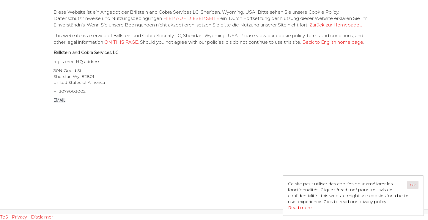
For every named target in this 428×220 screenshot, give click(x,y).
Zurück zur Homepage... (335, 25)
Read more (300, 207)
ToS (4, 217)
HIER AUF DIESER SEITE (191, 18)
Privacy (19, 217)
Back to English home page (332, 42)
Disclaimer (42, 217)
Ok (413, 185)
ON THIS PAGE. (121, 42)
